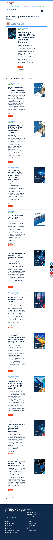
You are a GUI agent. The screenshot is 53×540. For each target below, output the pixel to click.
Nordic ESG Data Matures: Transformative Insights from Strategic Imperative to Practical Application (16, 339)
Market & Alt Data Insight (16, 6)
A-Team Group (10, 523)
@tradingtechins (32, 527)
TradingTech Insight (25, 6)
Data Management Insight (33, 6)
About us (29, 509)
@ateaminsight (32, 523)
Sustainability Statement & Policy (35, 516)
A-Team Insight (10, 525)
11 (11, 497)
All (35, 78)
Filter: (7, 78)
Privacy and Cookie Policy (33, 514)
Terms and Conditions (32, 517)
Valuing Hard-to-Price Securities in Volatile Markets (15, 299)
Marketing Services (31, 512)
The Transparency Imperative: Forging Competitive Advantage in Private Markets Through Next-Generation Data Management (16, 175)
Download (20, 66)
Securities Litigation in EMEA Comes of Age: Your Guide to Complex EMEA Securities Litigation (16, 128)
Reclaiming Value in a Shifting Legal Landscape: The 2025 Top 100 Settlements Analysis (17, 89)
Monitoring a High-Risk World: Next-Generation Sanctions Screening (26, 37)
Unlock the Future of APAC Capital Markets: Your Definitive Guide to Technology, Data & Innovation (16, 385)
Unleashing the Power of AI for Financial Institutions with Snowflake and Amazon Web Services (16, 428)
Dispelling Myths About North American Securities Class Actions (16, 217)
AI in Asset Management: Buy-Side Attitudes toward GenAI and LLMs (16, 463)
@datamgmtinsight (33, 528)
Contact (29, 510)
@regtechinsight (32, 525)
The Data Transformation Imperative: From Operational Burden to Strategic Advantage (16, 256)
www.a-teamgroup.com (10, 513)
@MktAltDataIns (32, 530)
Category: (31, 78)
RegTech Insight (42, 6)
